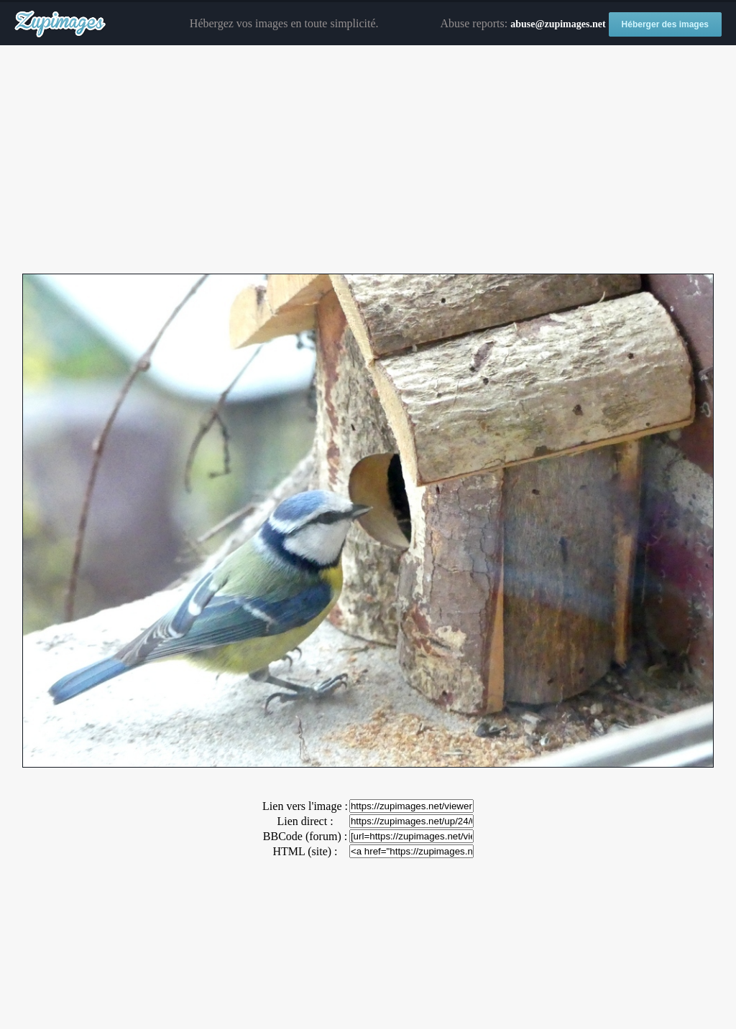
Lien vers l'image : (305, 806)
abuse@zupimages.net (557, 24)
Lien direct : (305, 821)
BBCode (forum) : (305, 836)
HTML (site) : (304, 851)
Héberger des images (665, 24)
